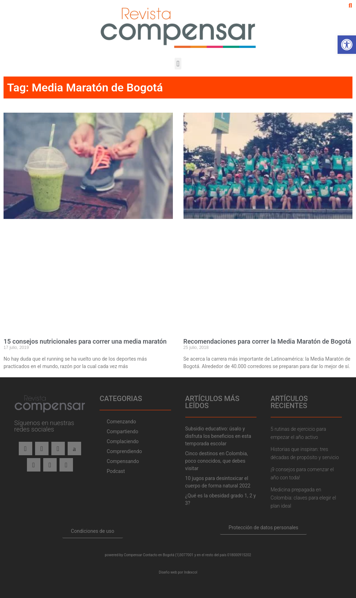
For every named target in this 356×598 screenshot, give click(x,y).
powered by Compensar (123, 555)
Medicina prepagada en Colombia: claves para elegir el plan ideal (303, 498)
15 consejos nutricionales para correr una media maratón (85, 341)
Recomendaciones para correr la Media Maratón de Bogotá (267, 341)
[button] (350, 5)
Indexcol (190, 572)
